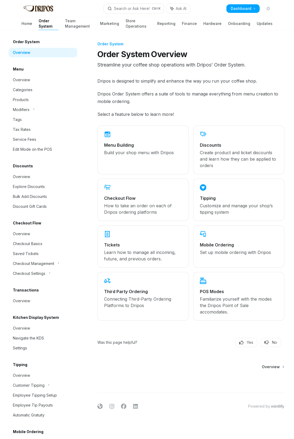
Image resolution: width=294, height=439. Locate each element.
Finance (189, 25)
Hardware (212, 25)
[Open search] (134, 8)
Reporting (166, 25)
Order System (48, 24)
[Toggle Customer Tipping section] (43, 385)
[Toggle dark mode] (268, 8)
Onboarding (239, 25)
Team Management (79, 24)
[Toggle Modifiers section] (43, 110)
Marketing (109, 25)
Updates (265, 25)
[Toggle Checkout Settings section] (43, 273)
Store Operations (138, 24)
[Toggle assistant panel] (178, 8)
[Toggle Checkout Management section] (43, 263)
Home (26, 25)
